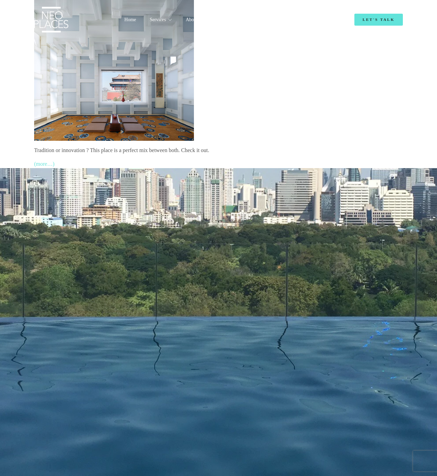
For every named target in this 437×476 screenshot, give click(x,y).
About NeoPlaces (202, 19)
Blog (293, 19)
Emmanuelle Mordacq (254, 19)
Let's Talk (379, 19)
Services (158, 19)
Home (130, 19)
